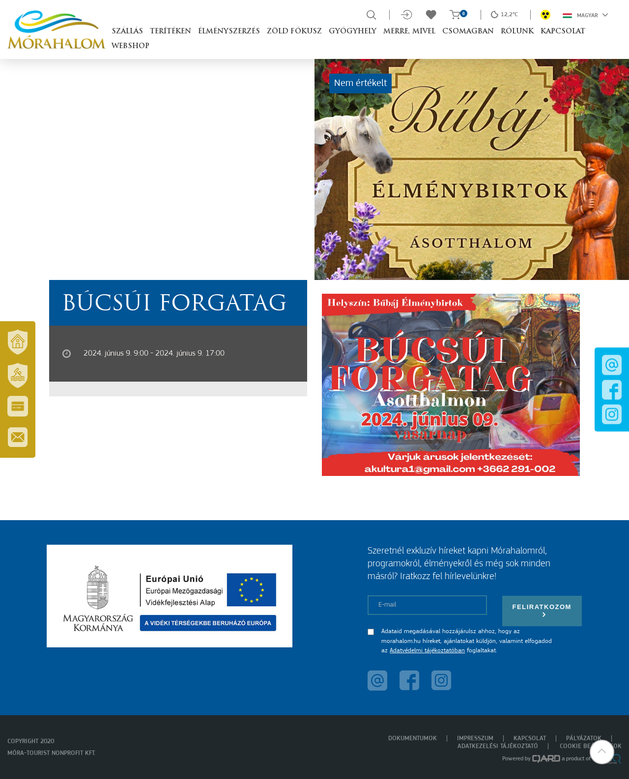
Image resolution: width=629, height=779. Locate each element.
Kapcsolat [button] (563, 31)
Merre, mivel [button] (409, 31)
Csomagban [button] (468, 31)
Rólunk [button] (517, 31)
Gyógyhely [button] (352, 31)
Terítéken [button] (170, 31)
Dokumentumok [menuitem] (412, 738)
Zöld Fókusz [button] (294, 31)
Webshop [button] (130, 46)
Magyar (585, 15)
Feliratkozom (542, 610)
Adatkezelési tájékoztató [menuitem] (497, 746)
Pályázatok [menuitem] (583, 738)
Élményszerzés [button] (229, 31)
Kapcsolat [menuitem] (530, 738)
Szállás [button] (127, 31)
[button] (602, 752)
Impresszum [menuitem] (475, 738)
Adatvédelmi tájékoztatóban (427, 650)
